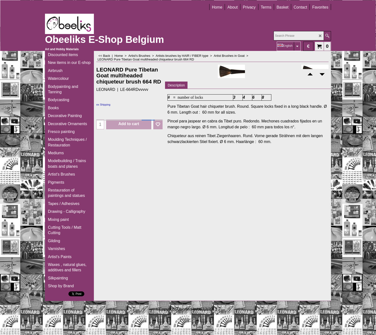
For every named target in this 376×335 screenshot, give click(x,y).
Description (176, 85)
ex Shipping (103, 104)
